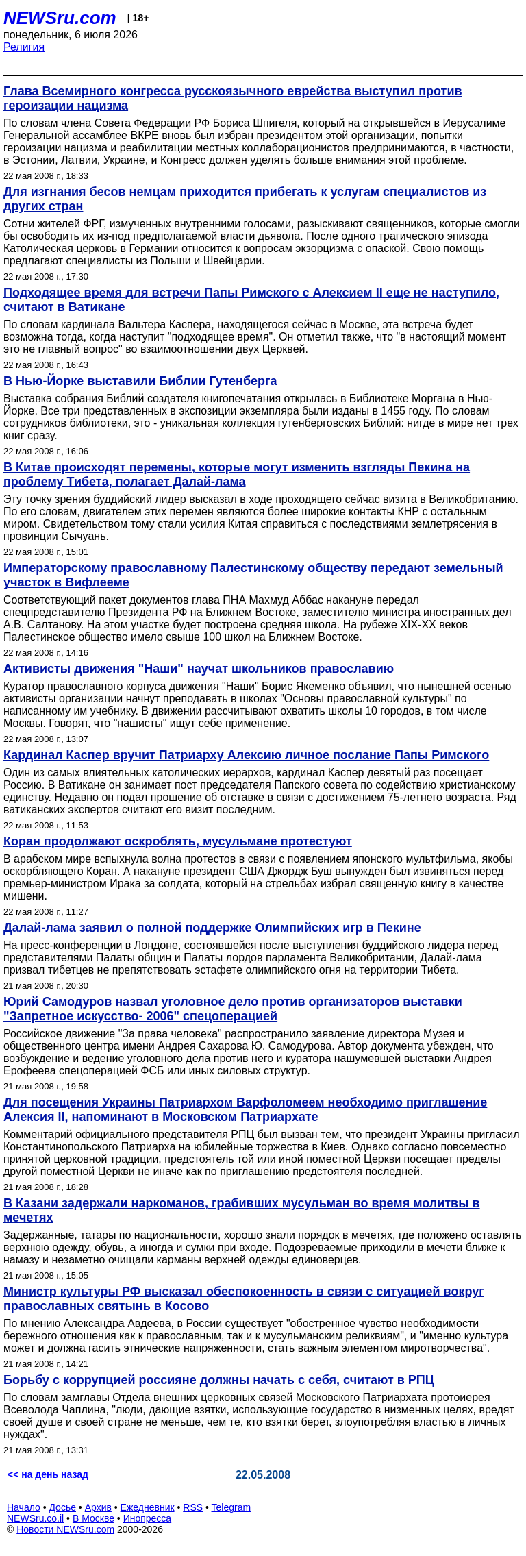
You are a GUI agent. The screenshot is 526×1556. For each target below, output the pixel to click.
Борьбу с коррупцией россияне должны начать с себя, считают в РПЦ (218, 1380)
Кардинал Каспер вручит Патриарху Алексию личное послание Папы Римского (246, 755)
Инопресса (147, 1518)
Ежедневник (148, 1507)
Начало (23, 1507)
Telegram (231, 1507)
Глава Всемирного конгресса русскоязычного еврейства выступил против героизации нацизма (232, 98)
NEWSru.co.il (35, 1518)
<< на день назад (48, 1474)
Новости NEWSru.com (65, 1529)
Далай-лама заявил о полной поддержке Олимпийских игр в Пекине (212, 928)
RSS (193, 1507)
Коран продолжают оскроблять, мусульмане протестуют (177, 841)
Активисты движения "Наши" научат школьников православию (198, 669)
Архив (98, 1507)
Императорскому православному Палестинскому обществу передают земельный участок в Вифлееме (253, 575)
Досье (62, 1507)
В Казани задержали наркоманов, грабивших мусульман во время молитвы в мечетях (241, 1210)
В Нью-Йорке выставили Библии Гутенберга (140, 381)
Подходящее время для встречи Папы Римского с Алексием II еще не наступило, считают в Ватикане (251, 300)
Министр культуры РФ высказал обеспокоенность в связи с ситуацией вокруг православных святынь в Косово (243, 1299)
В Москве (93, 1518)
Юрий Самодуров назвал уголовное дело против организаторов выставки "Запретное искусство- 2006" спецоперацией (232, 1009)
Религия (24, 47)
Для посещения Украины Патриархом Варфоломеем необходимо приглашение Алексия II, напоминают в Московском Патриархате (245, 1110)
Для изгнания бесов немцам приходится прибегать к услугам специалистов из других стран (244, 199)
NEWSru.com (59, 18)
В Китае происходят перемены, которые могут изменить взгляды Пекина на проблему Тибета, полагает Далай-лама (236, 474)
